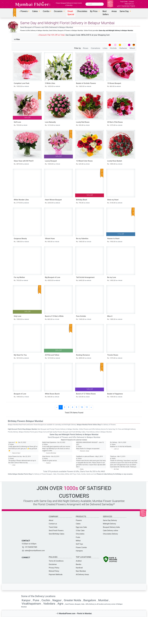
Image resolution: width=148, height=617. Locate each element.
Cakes (78, 524)
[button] (24, 11)
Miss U (109, 316)
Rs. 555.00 (82, 125)
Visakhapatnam (31, 603)
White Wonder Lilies (21, 200)
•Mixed (132, 48)
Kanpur (26, 600)
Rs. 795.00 (20, 125)
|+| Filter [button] (17, 39)
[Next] (91, 407)
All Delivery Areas (82, 574)
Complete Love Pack (21, 83)
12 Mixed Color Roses (84, 161)
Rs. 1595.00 (21, 319)
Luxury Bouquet (51, 161)
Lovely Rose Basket (114, 161)
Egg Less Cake (81, 527)
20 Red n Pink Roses (115, 122)
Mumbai (103, 600)
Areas (114, 11)
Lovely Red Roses (82, 122)
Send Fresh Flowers (56, 530)
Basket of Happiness (115, 394)
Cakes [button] (35, 11)
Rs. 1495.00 (114, 280)
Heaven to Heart (113, 239)
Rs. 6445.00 (83, 280)
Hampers (79, 551)
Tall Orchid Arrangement (85, 277)
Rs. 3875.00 (21, 164)
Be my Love (111, 277)
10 (82, 407)
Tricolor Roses (112, 355)
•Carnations (96, 48)
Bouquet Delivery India (111, 527)
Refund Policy (54, 571)
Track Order (124, 1)
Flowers (79, 520)
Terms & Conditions (56, 561)
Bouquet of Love (20, 394)
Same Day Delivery (110, 520)
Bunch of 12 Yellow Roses (86, 394)
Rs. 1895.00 (114, 164)
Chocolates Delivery (110, 534)
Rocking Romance (83, 355)
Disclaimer (53, 564)
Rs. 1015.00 (52, 358)
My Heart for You (20, 355)
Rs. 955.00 (52, 241)
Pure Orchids (81, 316)
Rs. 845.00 (52, 397)
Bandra (78, 564)
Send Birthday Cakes (56, 534)
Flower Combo (81, 547)
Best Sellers (106, 12)
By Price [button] (94, 11)
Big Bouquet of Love (52, 277)
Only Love (17, 316)
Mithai (78, 541)
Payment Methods (56, 574)
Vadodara (49, 603)
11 (87, 407)
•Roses (86, 48)
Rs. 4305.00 (52, 280)
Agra (60, 603)
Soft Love (17, 122)
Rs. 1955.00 (21, 86)
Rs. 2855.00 (83, 358)
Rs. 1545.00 (52, 164)
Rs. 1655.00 (52, 86)
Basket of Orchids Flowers (86, 83)
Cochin (46, 600)
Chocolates (82, 11)
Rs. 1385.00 (21, 241)
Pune (36, 600)
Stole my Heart (112, 200)
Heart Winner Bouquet (53, 200)
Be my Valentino (82, 239)
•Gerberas (123, 48)
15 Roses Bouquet (114, 83)
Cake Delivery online (110, 530)
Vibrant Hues (50, 239)
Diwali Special (71, 12)
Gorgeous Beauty (20, 239)
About (51, 520)
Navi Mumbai (81, 571)
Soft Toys (79, 544)
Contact (131, 1)
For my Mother (19, 277)
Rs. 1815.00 (21, 358)
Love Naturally (50, 122)
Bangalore (89, 600)
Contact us (53, 524)
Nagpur (57, 600)
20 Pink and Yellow (52, 355)
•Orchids (113, 48)
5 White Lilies (50, 83)
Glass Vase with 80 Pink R (23, 161)
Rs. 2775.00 (21, 203)
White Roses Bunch (52, 394)
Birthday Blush (81, 200)
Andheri (79, 561)
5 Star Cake (80, 530)
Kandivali (79, 568)
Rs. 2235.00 (52, 203)
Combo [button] (46, 11)
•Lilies (105, 48)
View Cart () (129, 4)
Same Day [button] (124, 11)
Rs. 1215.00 (52, 125)
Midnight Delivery (109, 524)
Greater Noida (72, 600)
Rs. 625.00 (82, 164)
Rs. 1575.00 (114, 358)
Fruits (78, 537)
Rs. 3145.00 (114, 203)
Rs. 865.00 (114, 86)
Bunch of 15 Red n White (54, 316)
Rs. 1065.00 (83, 86)
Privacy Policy (54, 568)
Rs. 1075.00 (114, 125)
